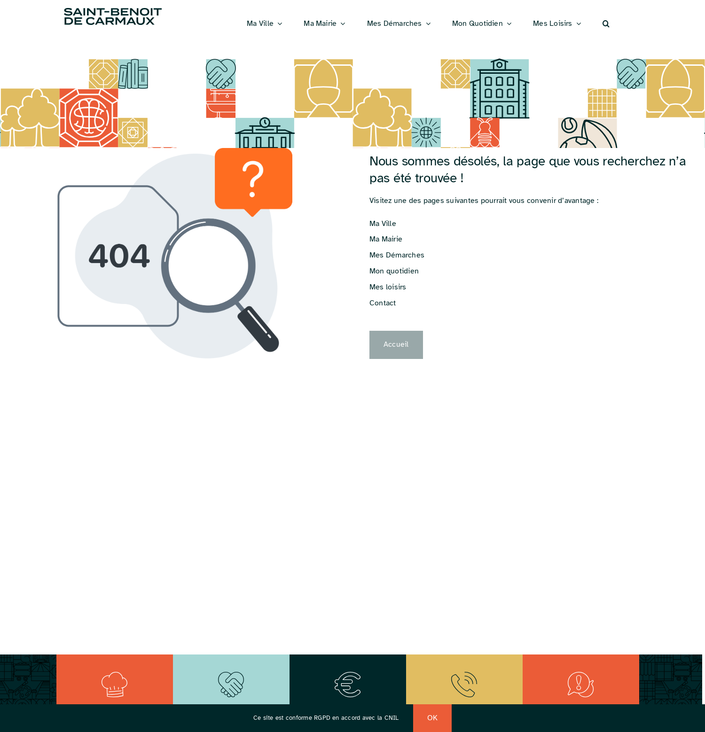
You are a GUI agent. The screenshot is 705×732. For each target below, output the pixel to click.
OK (432, 718)
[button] (606, 23)
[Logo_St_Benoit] (112, 9)
